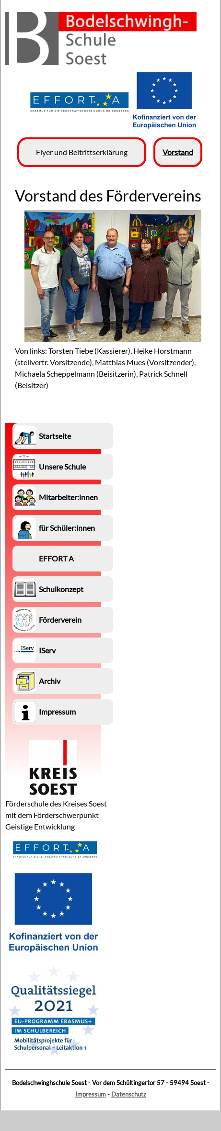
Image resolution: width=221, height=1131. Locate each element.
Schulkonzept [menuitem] (61, 588)
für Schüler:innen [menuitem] (67, 527)
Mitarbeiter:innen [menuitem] (68, 497)
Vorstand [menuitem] (178, 152)
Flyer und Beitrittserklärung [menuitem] (82, 152)
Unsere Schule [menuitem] (62, 466)
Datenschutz (128, 1094)
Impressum (90, 1094)
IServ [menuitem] (47, 650)
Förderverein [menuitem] (60, 619)
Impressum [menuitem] (57, 711)
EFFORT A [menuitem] (56, 558)
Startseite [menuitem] (55, 435)
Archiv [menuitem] (49, 680)
